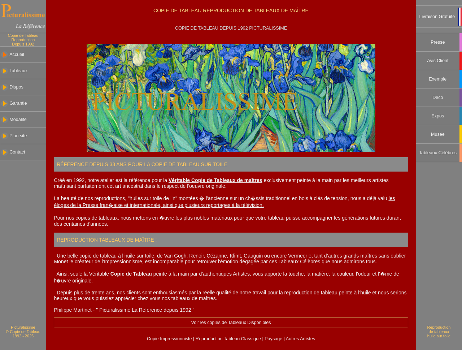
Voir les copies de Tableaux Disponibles (231, 322)
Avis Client (437, 60)
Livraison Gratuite (437, 16)
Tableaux (18, 70)
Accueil (16, 54)
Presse (438, 42)
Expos (437, 115)
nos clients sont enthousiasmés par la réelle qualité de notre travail (191, 292)
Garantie (18, 103)
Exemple (437, 79)
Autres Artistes (300, 338)
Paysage (274, 338)
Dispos (16, 87)
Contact (17, 152)
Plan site (18, 135)
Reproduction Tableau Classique (228, 338)
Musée (438, 134)
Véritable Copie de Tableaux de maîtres (215, 180)
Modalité (18, 119)
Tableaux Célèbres (438, 152)
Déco (437, 97)
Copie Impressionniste (170, 338)
